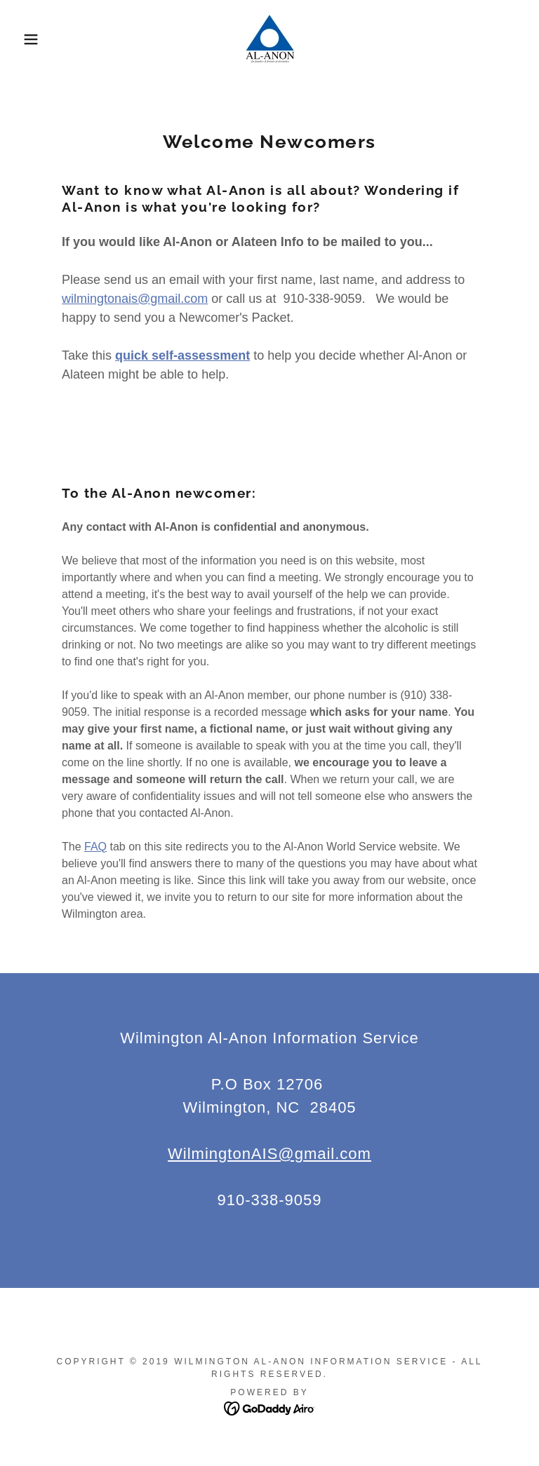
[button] (27, 39)
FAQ (95, 847)
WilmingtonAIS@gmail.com (269, 1153)
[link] (269, 39)
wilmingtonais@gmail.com (135, 299)
